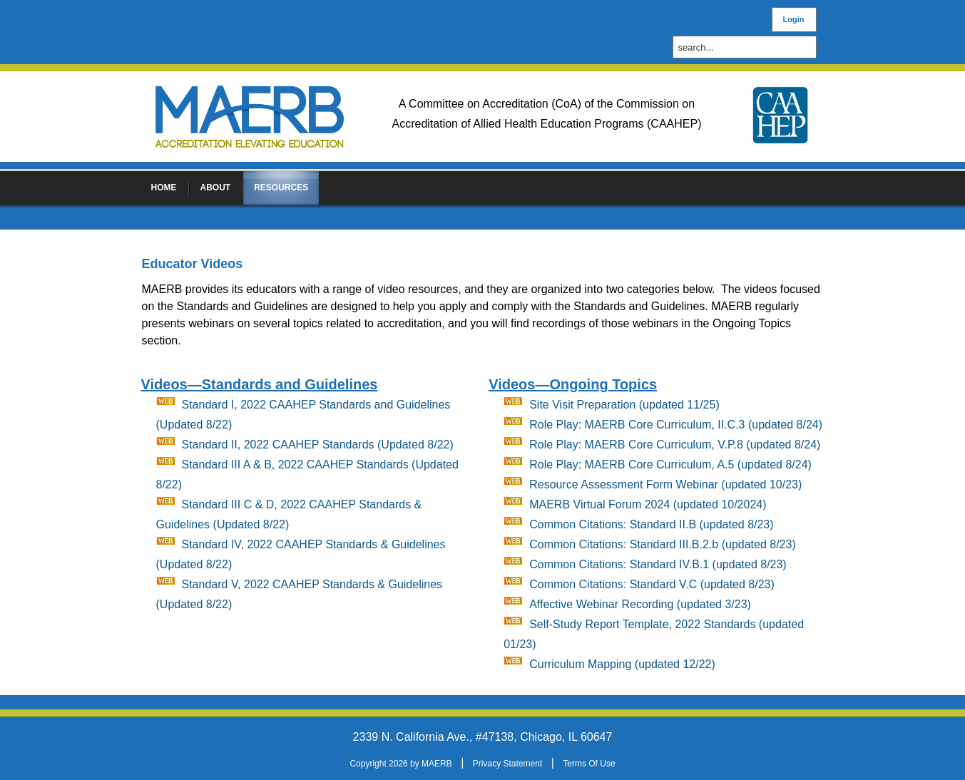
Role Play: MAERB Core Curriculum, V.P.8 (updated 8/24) (674, 444)
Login (794, 19)
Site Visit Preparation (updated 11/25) (624, 405)
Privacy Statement (507, 764)
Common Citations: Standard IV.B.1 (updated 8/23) (658, 564)
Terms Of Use (589, 764)
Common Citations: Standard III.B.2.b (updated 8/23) (662, 544)
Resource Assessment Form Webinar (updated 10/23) (665, 484)
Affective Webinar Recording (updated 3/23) (640, 604)
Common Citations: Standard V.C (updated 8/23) (652, 584)
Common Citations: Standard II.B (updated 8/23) (651, 524)
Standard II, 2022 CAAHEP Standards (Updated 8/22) (318, 444)
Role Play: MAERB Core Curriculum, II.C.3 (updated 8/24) (675, 425)
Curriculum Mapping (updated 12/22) (622, 664)
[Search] (748, 47)
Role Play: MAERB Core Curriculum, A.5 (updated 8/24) (670, 464)
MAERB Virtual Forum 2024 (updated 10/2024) (647, 504)
